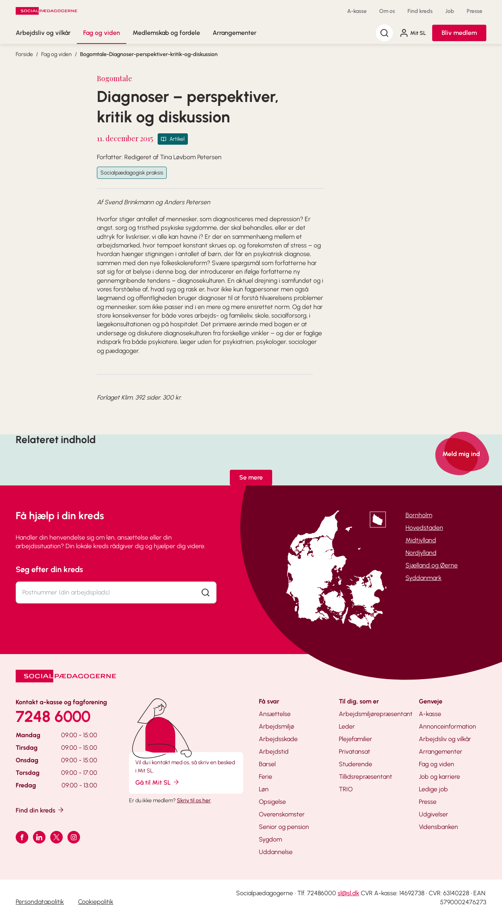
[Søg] (384, 33)
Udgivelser (433, 814)
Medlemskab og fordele (166, 32)
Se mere (251, 477)
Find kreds (420, 11)
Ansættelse (275, 714)
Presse (474, 11)
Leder (347, 726)
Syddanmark (424, 578)
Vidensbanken (438, 827)
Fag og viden (101, 32)
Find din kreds (40, 810)
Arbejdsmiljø (276, 726)
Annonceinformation (447, 726)
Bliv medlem (459, 32)
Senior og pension (284, 827)
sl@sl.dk (348, 893)
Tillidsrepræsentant (365, 776)
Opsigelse (272, 801)
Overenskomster (282, 814)
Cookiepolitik (95, 901)
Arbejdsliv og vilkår (43, 32)
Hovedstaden (424, 527)
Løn (264, 789)
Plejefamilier (355, 739)
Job (449, 11)
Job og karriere (439, 776)
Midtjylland (421, 540)
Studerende (355, 764)
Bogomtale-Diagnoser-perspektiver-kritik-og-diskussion (149, 54)
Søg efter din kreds (49, 569)
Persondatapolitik (40, 901)
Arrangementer (234, 32)
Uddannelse (276, 852)
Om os (387, 11)
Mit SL (412, 33)
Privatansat (354, 751)
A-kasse (357, 11)
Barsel (267, 764)
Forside (24, 54)
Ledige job (433, 789)
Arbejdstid (274, 751)
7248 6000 (53, 716)
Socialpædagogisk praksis (131, 172)
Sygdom (270, 839)
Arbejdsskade (278, 739)
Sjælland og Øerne (432, 565)
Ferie (265, 776)
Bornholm (419, 515)
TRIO (346, 789)
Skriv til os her (194, 800)
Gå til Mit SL (157, 782)
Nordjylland (421, 552)
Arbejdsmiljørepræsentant (376, 714)
